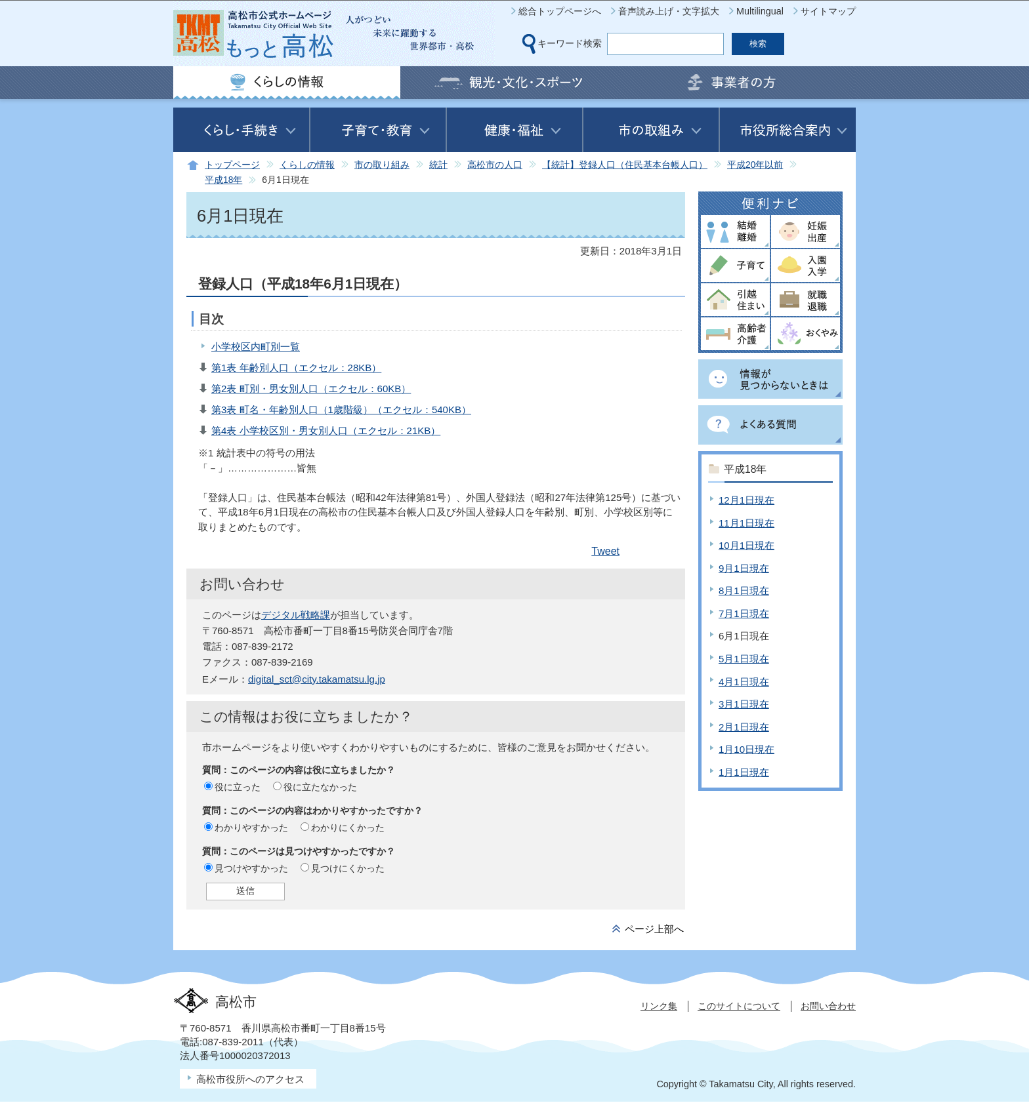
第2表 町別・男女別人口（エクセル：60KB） (311, 388)
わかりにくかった (348, 827)
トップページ (232, 165)
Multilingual (760, 11)
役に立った (238, 787)
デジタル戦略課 (295, 614)
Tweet (605, 551)
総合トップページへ (559, 11)
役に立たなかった (320, 787)
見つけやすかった (251, 868)
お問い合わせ (828, 1006)
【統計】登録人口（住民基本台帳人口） (624, 165)
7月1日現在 (744, 613)
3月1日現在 (744, 704)
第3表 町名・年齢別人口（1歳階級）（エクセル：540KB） (341, 409)
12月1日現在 (746, 500)
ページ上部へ (654, 928)
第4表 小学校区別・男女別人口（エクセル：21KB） (325, 430)
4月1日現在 (744, 681)
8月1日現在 (744, 590)
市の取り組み (382, 165)
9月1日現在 (744, 568)
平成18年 (223, 180)
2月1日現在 (744, 726)
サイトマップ (828, 11)
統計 (438, 165)
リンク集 (658, 1006)
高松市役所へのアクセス (250, 1079)
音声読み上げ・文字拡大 (668, 11)
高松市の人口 (494, 165)
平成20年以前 (755, 165)
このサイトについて (739, 1006)
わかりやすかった (251, 827)
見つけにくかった (348, 868)
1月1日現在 (744, 772)
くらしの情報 (307, 165)
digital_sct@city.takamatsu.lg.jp (316, 679)
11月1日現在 (746, 523)
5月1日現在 (744, 658)
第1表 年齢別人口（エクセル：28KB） (296, 367)
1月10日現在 (746, 749)
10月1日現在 (746, 545)
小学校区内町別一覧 (255, 346)
